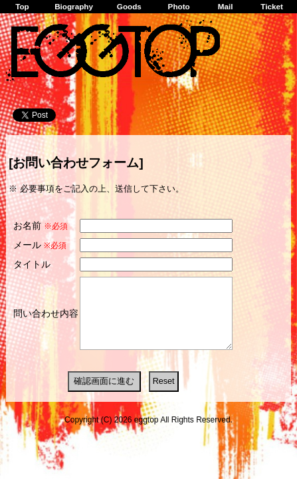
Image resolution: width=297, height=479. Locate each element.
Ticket (271, 6)
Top (22, 6)
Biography (73, 6)
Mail (225, 6)
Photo (179, 6)
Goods (129, 6)
